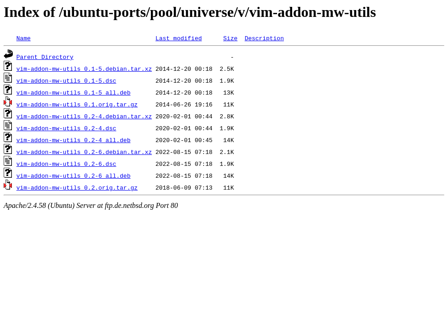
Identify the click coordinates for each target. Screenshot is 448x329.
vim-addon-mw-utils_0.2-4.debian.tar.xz (84, 116)
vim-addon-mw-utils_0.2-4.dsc (66, 128)
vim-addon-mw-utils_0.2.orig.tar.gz (77, 187)
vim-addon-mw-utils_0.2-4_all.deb (73, 140)
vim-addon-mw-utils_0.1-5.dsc (66, 80)
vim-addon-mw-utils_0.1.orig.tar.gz (77, 104)
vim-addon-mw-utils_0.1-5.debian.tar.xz (84, 68)
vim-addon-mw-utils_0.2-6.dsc (66, 163)
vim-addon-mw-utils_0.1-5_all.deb (73, 92)
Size (230, 38)
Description (264, 38)
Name (23, 38)
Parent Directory (45, 57)
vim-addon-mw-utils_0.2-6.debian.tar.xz (84, 152)
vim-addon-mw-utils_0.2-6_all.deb (73, 175)
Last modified (178, 38)
